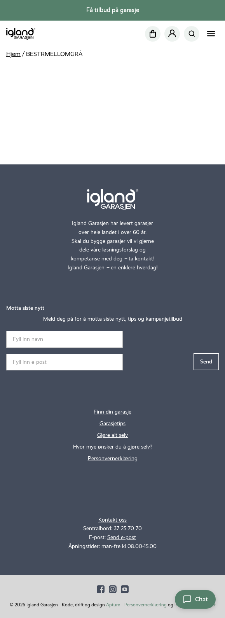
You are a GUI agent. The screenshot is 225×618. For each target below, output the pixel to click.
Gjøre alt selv (112, 434)
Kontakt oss (112, 519)
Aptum (113, 605)
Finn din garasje (112, 411)
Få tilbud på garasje (112, 10)
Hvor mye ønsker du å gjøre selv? (112, 446)
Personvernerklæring (113, 458)
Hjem (13, 54)
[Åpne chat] (195, 599)
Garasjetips (112, 423)
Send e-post (121, 537)
